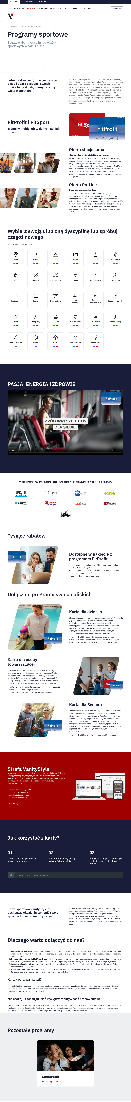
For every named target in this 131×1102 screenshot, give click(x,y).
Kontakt (82, 8)
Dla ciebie (14, 2)
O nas (60, 8)
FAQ (89, 8)
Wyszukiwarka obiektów (46, 8)
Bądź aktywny (19, 8)
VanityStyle (13, 26)
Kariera (67, 8)
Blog (75, 8)
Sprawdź (11, 804)
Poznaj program (48, 1082)
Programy (31, 8)
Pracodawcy (28, 2)
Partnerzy (42, 2)
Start (9, 8)
